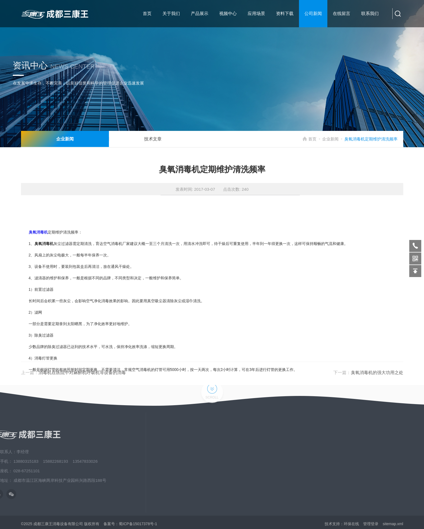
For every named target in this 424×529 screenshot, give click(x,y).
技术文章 (147, 139)
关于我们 (321, 442)
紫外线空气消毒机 (388, 451)
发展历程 (321, 491)
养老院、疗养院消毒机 (392, 491)
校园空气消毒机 (386, 481)
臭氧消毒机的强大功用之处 (377, 378)
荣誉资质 (321, 481)
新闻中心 (321, 451)
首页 (316, 139)
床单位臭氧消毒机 (388, 442)
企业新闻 (333, 139)
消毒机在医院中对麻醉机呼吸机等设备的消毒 (82, 378)
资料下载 (321, 471)
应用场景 (321, 461)
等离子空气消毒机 (388, 461)
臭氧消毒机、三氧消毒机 (394, 471)
